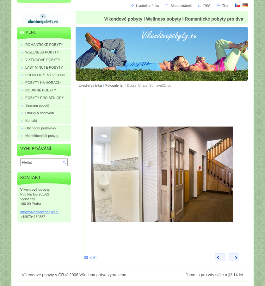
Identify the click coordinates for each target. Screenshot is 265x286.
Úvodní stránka (90, 85)
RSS (206, 6)
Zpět (93, 257)
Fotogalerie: (114, 85)
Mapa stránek (181, 6)
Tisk (225, 6)
